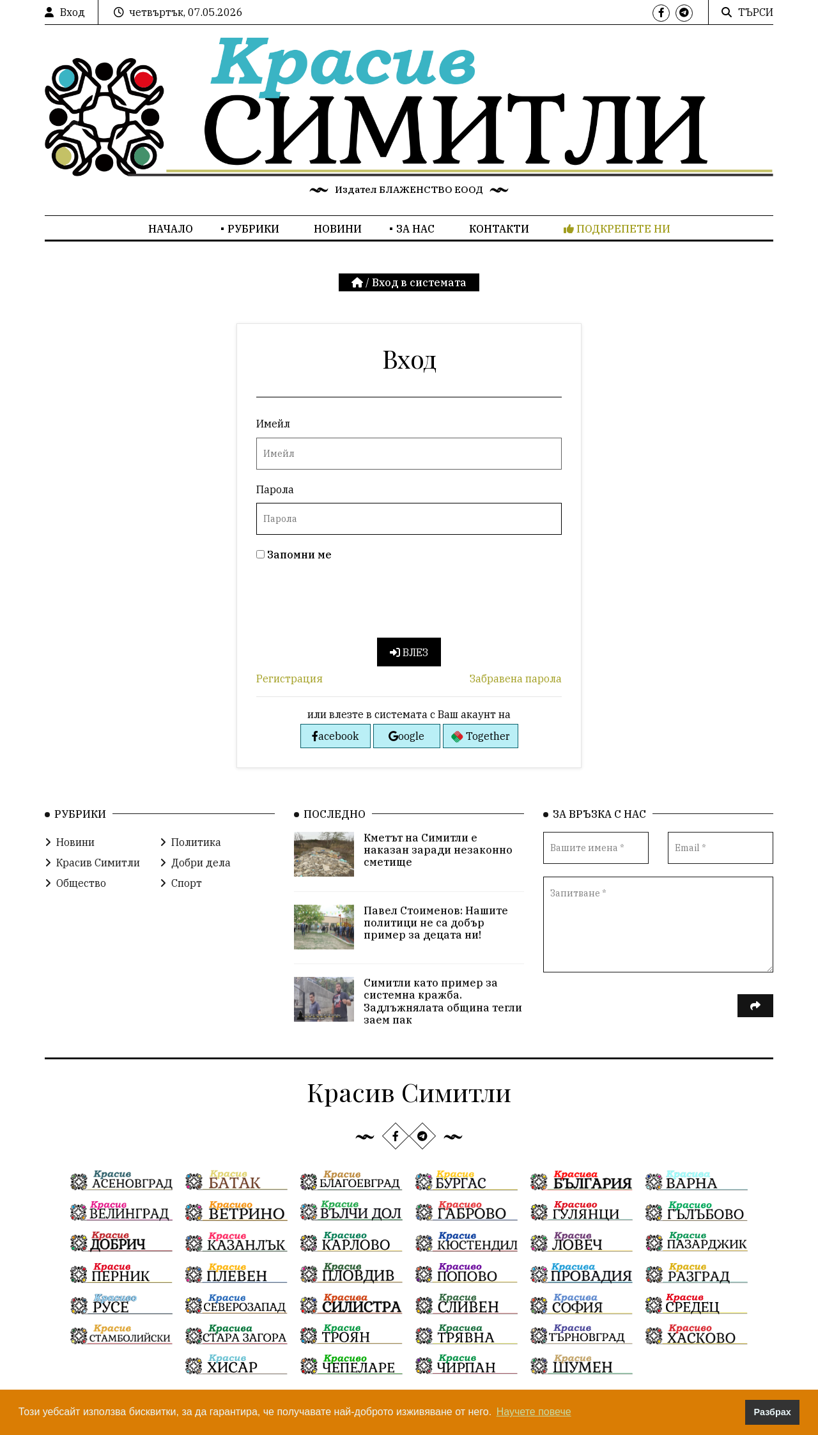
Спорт (181, 892)
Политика (190, 851)
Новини (338, 228)
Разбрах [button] (772, 1412)
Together (480, 736)
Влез (409, 652)
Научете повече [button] (534, 1411)
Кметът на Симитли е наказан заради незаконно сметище (438, 858)
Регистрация (289, 678)
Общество (75, 892)
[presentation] (353, 602)
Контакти (499, 228)
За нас (415, 228)
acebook (335, 736)
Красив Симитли (92, 871)
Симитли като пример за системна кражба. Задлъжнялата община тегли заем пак (443, 1010)
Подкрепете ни (617, 228)
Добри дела (195, 871)
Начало (170, 228)
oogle (406, 736)
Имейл (273, 423)
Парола (275, 489)
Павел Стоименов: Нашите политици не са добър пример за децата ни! (436, 931)
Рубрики (253, 228)
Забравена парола (516, 678)
